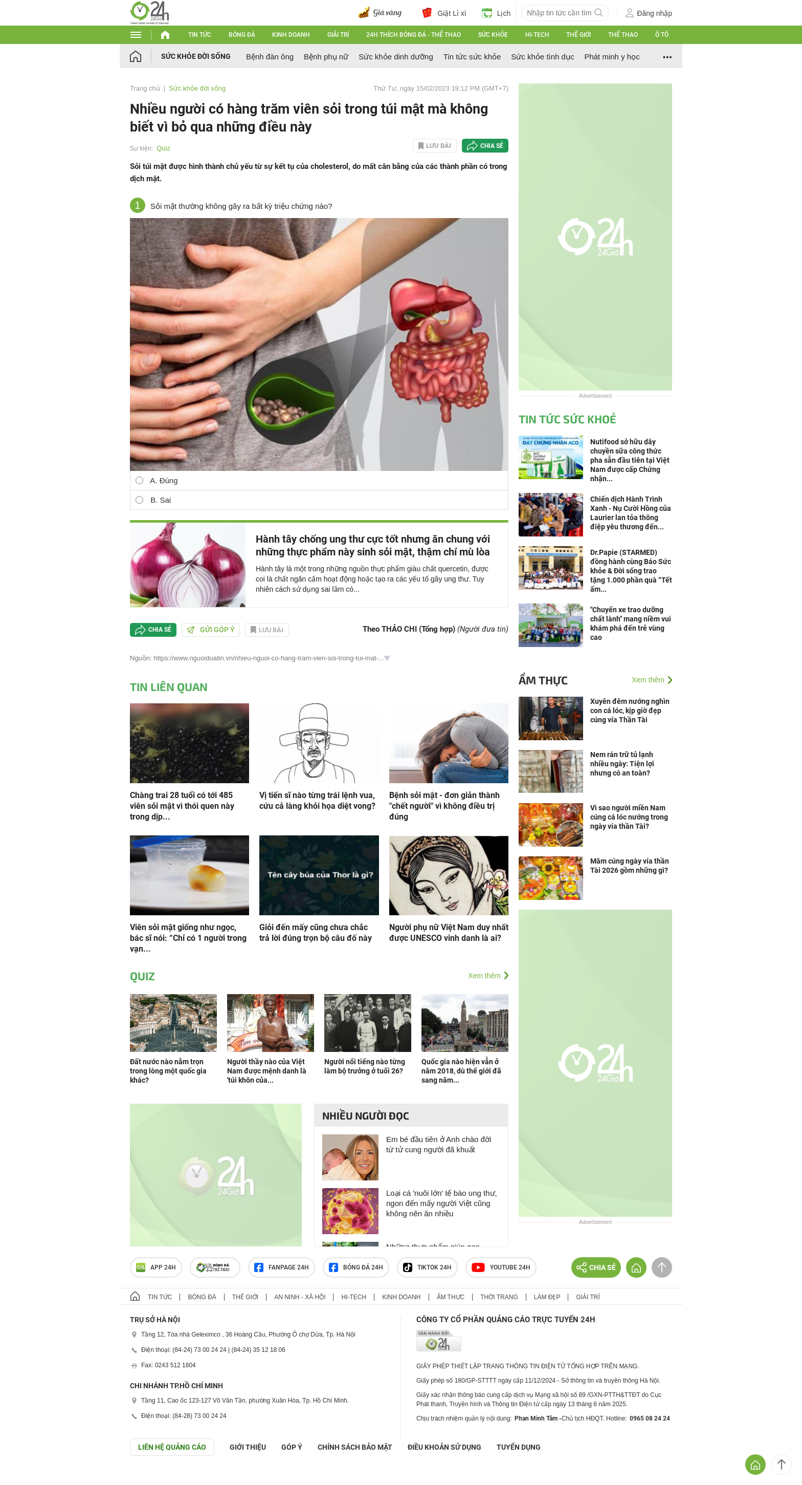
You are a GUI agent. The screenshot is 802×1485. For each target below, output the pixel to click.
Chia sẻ (491, 145)
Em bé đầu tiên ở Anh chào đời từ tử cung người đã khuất (438, 1144)
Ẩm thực (543, 679)
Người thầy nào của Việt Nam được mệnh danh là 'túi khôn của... (266, 1071)
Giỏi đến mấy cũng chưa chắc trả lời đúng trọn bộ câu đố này (315, 932)
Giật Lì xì (444, 13)
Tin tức (199, 34)
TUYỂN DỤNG (519, 1447)
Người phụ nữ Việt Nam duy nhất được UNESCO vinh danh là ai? (448, 932)
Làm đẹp (547, 1297)
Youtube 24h (501, 1267)
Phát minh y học (611, 56)
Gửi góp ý (211, 630)
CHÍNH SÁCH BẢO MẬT (355, 1447)
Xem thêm (484, 976)
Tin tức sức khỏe (472, 56)
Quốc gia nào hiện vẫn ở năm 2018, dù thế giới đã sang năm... (461, 1071)
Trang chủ (145, 88)
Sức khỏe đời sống (196, 56)
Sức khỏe (493, 34)
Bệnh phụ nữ (326, 56)
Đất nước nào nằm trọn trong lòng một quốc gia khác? (168, 1071)
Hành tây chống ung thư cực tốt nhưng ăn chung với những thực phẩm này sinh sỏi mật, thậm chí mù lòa (373, 545)
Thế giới (578, 34)
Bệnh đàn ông (270, 56)
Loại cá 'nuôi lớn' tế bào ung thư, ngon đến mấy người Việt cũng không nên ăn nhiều (441, 1203)
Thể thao (623, 34)
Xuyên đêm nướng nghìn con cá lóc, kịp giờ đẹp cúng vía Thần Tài (630, 710)
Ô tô (662, 34)
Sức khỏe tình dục (542, 56)
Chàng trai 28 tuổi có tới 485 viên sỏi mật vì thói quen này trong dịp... (182, 806)
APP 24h (156, 1267)
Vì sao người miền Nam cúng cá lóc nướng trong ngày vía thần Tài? (629, 817)
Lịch (496, 13)
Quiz (163, 148)
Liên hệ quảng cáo (172, 1447)
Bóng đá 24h (356, 1267)
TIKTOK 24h (427, 1267)
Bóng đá (242, 34)
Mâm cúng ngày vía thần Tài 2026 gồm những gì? (629, 865)
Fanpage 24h (281, 1267)
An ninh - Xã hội (299, 1297)
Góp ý (291, 1447)
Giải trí (338, 34)
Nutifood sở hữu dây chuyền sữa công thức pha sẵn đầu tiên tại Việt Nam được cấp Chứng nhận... (630, 460)
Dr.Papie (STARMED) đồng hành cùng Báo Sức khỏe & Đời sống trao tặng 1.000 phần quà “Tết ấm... (631, 570)
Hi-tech (537, 34)
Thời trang (499, 1297)
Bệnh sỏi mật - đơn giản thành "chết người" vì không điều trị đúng (444, 806)
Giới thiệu (248, 1447)
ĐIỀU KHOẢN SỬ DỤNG (444, 1447)
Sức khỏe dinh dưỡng (396, 56)
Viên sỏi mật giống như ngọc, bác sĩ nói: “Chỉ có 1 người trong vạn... (188, 938)
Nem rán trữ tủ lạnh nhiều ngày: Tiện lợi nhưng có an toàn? (622, 763)
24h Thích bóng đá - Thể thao (413, 34)
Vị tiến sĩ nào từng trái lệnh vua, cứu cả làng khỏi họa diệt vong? (317, 800)
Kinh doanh (291, 34)
